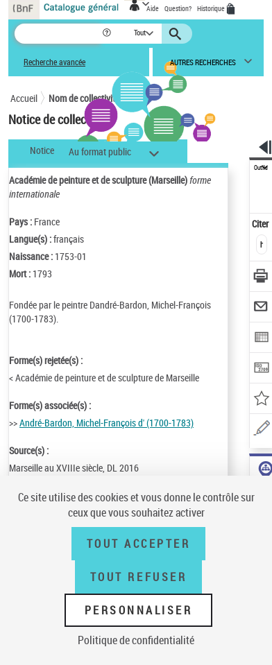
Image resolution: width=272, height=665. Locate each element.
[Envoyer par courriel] (261, 308)
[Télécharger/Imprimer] (261, 278)
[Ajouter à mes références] (261, 400)
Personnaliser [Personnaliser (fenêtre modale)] (139, 610)
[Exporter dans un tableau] (261, 339)
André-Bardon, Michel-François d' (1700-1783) (106, 422)
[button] (107, 34)
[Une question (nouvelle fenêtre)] (261, 430)
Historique (211, 8)
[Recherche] (58, 34)
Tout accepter (139, 543)
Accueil (23, 98)
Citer (261, 223)
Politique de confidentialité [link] (136, 640)
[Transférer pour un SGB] (261, 369)
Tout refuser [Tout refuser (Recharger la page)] (138, 577)
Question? (178, 8)
